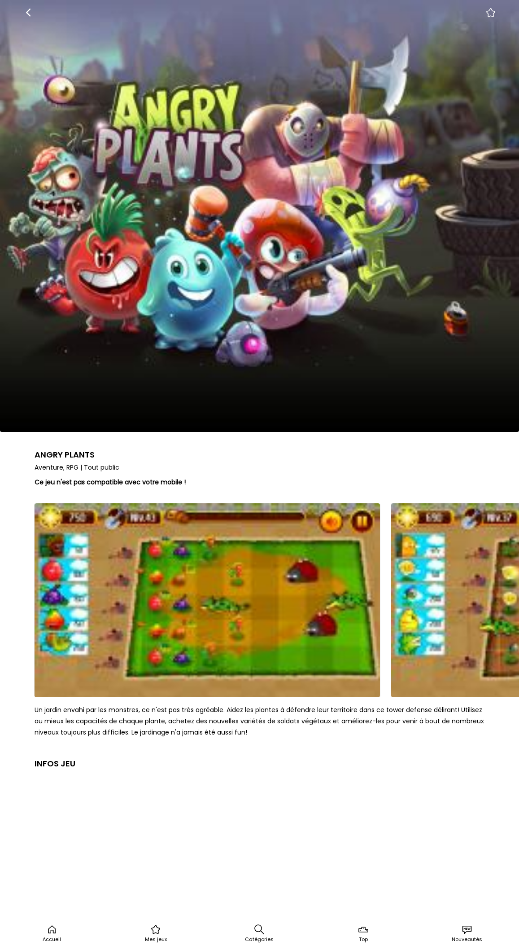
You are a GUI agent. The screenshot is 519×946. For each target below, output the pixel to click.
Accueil (52, 933)
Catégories (259, 933)
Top (363, 933)
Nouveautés (467, 933)
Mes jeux (156, 933)
